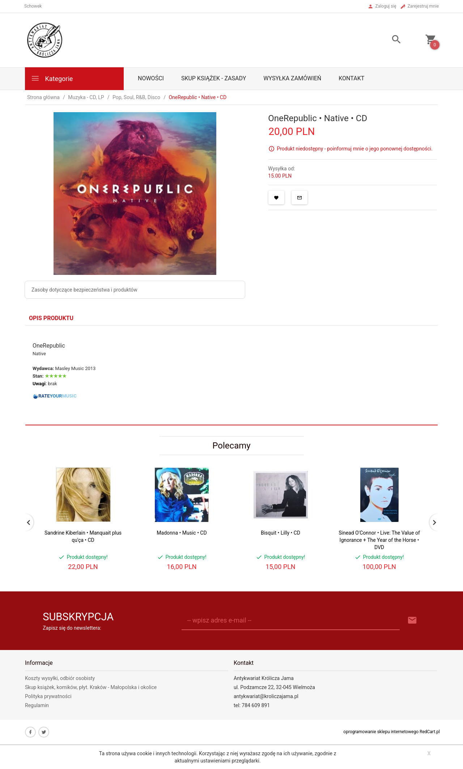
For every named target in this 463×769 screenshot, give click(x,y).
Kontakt (351, 78)
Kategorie (52, 78)
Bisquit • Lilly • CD (280, 533)
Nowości (151, 78)
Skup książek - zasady (213, 78)
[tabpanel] (231, 375)
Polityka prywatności (48, 696)
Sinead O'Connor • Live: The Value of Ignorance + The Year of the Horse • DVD (379, 540)
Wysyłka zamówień (292, 78)
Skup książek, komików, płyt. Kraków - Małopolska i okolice (91, 687)
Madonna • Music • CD (182, 533)
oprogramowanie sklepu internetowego (381, 731)
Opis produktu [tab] (51, 318)
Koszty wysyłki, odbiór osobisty (60, 678)
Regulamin (37, 705)
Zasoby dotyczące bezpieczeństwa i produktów (84, 290)
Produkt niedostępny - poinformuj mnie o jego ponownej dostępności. (355, 149)
